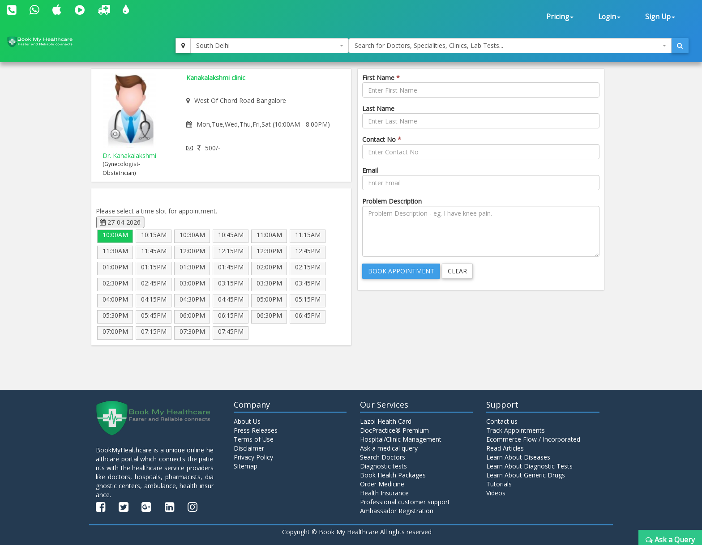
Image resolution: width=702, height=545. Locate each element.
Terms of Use (254, 439)
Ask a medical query (389, 448)
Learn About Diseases (518, 457)
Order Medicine (382, 484)
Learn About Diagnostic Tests (529, 466)
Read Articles (505, 448)
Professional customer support (405, 502)
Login (609, 16)
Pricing (560, 16)
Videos (495, 493)
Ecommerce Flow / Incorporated (533, 439)
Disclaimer (249, 448)
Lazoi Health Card (385, 421)
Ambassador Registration (396, 511)
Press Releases (256, 430)
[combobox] (269, 45)
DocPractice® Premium (394, 430)
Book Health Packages (393, 475)
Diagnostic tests (383, 466)
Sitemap (245, 466)
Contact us (502, 421)
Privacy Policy (253, 457)
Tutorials (499, 484)
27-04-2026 (120, 222)
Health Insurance (384, 493)
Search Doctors (382, 457)
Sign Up (660, 16)
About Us (247, 421)
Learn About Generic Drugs (525, 475)
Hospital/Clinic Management (400, 439)
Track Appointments (515, 430)
